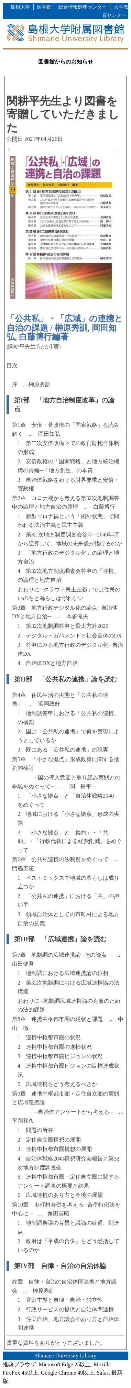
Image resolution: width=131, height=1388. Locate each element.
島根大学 (20, 7)
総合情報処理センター (82, 7)
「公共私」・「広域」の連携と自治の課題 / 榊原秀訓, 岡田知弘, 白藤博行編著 (65, 327)
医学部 (44, 7)
